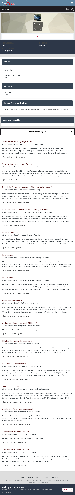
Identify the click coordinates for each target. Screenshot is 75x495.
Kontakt (47, 477)
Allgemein (34, 303)
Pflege (38, 189)
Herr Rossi (23, 189)
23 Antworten (21, 248)
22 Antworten (23, 202)
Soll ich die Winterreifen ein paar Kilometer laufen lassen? (27, 187)
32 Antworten (22, 356)
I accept (68, 489)
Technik (40, 144)
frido (21, 434)
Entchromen (7, 255)
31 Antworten (23, 442)
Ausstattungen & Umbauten (42, 258)
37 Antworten (23, 270)
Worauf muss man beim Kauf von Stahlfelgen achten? (25, 209)
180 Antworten (24, 334)
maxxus (22, 235)
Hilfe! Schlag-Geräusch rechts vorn (17, 341)
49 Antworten (25, 379)
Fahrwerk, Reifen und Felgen (42, 212)
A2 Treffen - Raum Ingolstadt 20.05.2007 (19, 323)
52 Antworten (23, 316)
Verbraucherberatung (42, 389)
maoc (21, 212)
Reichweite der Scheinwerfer (14, 363)
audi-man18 (23, 366)
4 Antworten (19, 225)
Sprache (20, 477)
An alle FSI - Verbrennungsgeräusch (17, 409)
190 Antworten (26, 402)
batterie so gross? (10, 232)
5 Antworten (21, 157)
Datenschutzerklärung (34, 477)
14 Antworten (24, 425)
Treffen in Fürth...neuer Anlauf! (15, 431)
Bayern (37, 326)
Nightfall (22, 326)
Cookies (55, 477)
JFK (20, 303)
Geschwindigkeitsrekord (12, 300)
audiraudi (22, 389)
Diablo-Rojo (23, 144)
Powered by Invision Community (37, 482)
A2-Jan (4, 144)
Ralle (21, 258)
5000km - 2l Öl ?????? (11, 386)
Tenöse (22, 344)
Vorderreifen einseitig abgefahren (17, 141)
